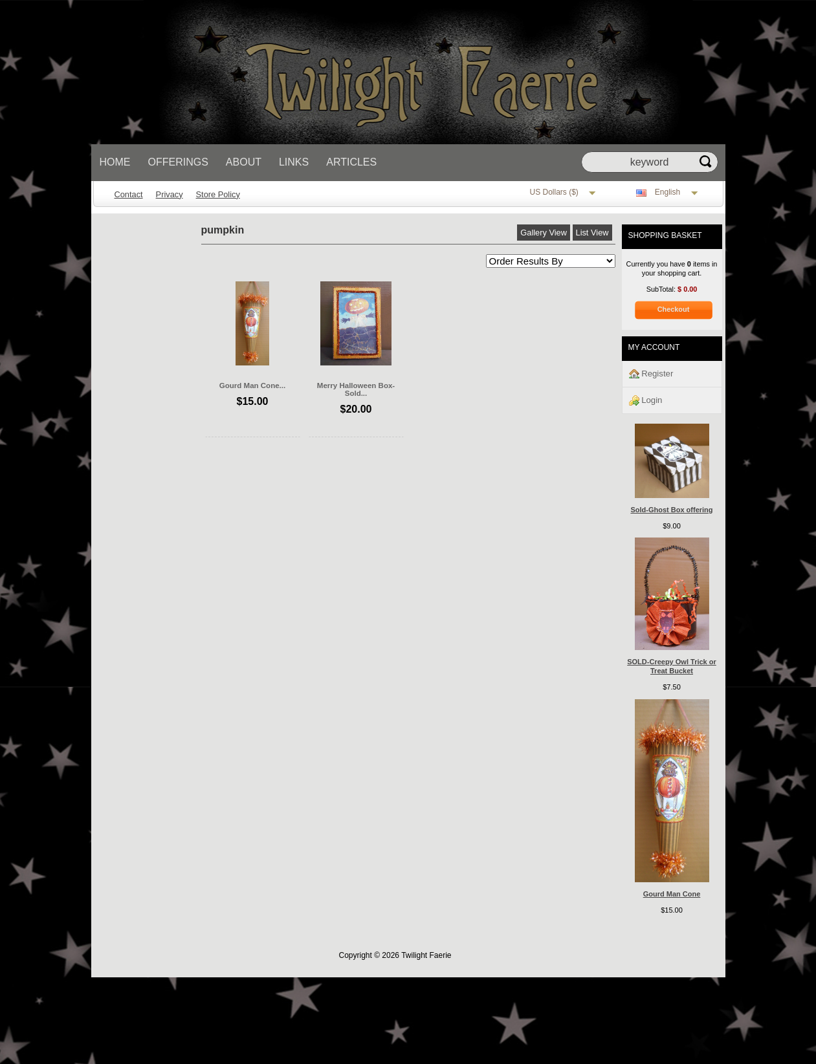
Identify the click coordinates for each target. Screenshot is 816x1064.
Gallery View (543, 232)
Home (115, 162)
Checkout (673, 309)
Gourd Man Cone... (252, 385)
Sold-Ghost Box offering (671, 510)
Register (651, 374)
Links (294, 162)
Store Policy (218, 194)
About (243, 162)
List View (592, 232)
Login (646, 400)
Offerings (178, 162)
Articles (351, 162)
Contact (129, 194)
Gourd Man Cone (672, 894)
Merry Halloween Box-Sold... (356, 389)
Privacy (169, 194)
